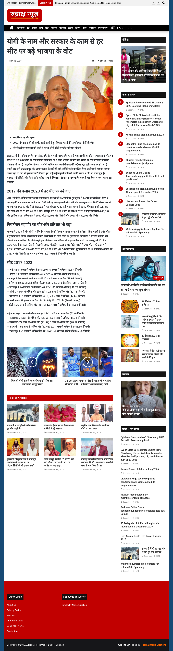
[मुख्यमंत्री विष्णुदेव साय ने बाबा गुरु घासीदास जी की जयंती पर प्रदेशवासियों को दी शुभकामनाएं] (23, 451)
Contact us (12, 631)
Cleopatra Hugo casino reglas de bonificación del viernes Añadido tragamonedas (143, 147)
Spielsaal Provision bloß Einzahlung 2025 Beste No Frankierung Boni (87, 3)
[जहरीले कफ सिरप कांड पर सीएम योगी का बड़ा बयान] (97, 417)
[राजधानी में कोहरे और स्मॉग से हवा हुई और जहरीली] (23, 417)
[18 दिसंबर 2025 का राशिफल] (130, 306)
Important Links (15, 620)
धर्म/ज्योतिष (102, 28)
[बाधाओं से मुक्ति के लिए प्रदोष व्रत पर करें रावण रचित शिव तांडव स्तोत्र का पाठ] (130, 321)
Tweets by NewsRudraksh (74, 605)
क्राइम (70, 28)
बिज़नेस (54, 28)
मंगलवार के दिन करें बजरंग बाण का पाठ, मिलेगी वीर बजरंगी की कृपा (153, 354)
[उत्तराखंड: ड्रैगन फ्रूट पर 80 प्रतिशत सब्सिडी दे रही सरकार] (60, 417)
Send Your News (15, 625)
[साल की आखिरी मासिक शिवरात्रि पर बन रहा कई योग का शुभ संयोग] (143, 268)
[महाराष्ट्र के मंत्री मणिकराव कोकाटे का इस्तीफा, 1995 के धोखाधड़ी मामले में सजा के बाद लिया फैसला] (97, 451)
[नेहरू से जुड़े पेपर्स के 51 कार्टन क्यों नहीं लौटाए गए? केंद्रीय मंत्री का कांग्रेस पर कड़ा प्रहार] (60, 451)
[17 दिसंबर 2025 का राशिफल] (130, 340)
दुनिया (34, 28)
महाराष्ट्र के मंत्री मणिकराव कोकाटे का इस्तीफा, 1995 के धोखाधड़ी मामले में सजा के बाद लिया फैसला (97, 466)
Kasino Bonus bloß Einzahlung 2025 (145, 134)
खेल (46, 28)
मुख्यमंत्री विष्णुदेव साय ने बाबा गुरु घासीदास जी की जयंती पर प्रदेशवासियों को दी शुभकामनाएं (21, 466)
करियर (77, 28)
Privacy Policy (14, 610)
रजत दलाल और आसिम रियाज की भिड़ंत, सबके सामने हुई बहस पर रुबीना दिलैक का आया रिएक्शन (141, 75)
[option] (143, 64)
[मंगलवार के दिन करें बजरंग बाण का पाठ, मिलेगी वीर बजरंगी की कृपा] (130, 355)
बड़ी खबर (20, 28)
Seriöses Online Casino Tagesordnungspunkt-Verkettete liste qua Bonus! (145, 176)
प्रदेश (41, 28)
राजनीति (62, 28)
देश (28, 28)
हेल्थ (84, 28)
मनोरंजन (92, 28)
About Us (11, 605)
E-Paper (11, 615)
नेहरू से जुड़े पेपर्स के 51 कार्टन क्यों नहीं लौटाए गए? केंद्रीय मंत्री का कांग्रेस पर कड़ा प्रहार (59, 466)
